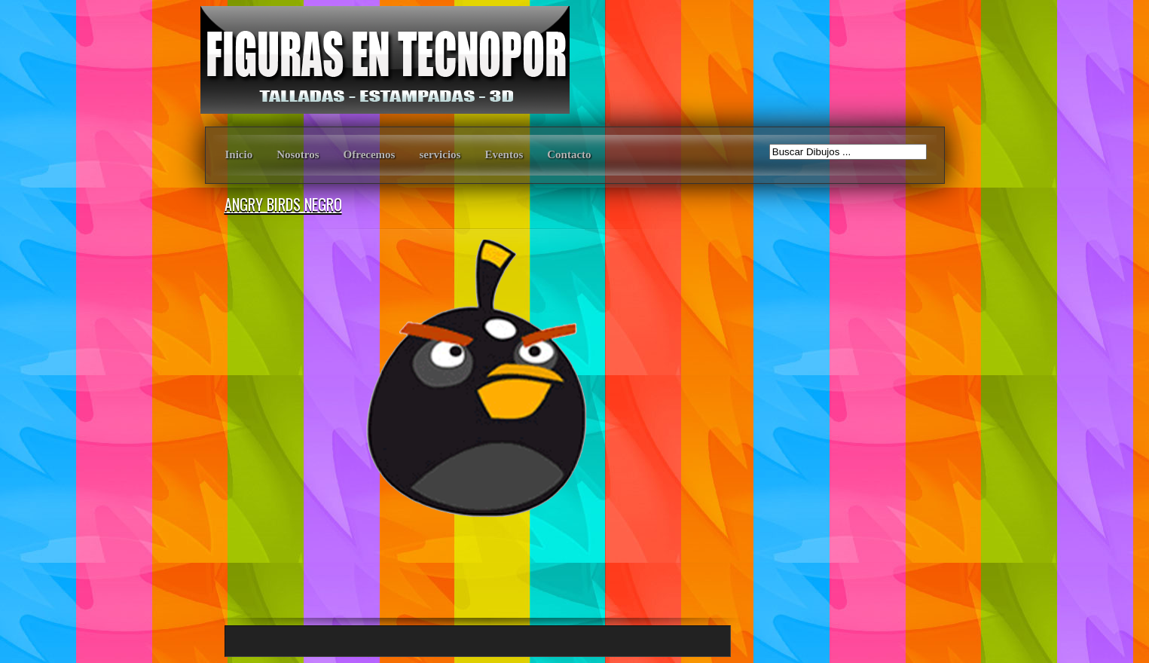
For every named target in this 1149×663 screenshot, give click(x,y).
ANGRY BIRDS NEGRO (283, 204)
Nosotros (298, 154)
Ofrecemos (370, 154)
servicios (439, 154)
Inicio (239, 154)
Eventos (503, 154)
